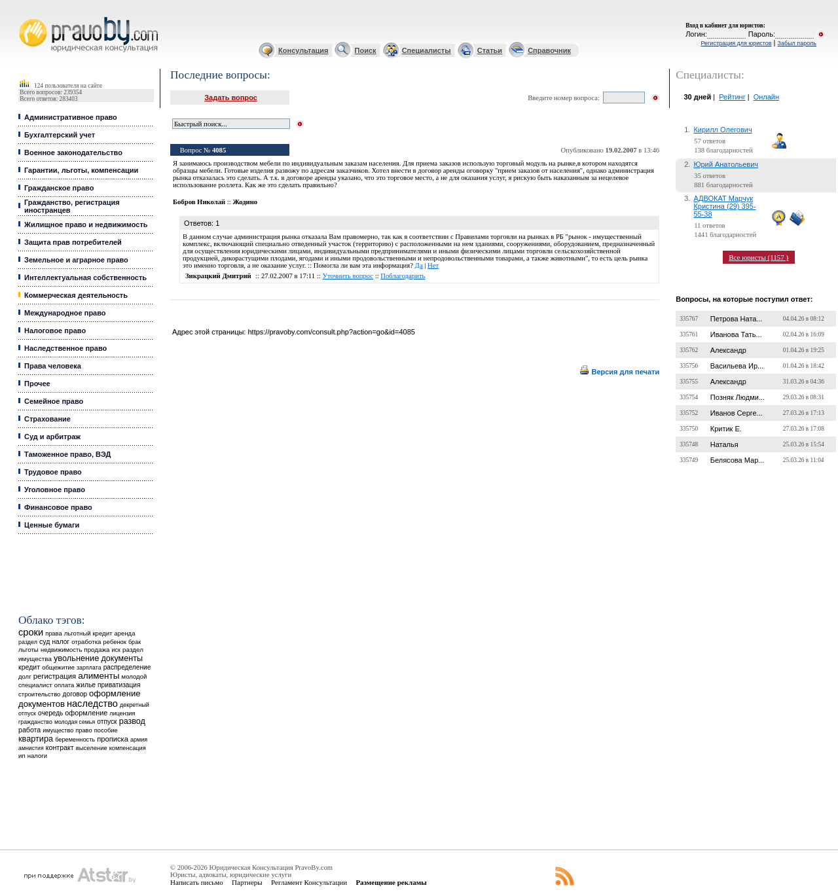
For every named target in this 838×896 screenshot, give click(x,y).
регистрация (54, 676)
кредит (29, 667)
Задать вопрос (230, 97)
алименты (98, 676)
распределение (127, 667)
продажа (96, 649)
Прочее (37, 383)
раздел (27, 642)
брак (134, 642)
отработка (86, 641)
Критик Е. (726, 429)
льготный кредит (88, 633)
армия (138, 739)
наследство (92, 703)
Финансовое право (58, 507)
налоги (37, 755)
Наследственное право (65, 348)
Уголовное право (54, 489)
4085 (219, 150)
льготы (28, 649)
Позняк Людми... (737, 397)
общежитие (58, 667)
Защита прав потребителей (73, 242)
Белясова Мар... (737, 460)
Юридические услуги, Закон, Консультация (24, 17)
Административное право (70, 117)
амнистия (31, 748)
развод (132, 721)
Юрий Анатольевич (725, 164)
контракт (60, 747)
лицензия (122, 713)
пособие (106, 730)
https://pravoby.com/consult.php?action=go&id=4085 (330, 332)
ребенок (114, 641)
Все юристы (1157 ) (758, 257)
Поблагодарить (402, 275)
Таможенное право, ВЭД (67, 454)
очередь (50, 713)
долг (24, 676)
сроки (30, 632)
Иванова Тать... (736, 334)
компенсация (127, 748)
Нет (433, 265)
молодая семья (74, 722)
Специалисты (426, 50)
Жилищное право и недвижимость (86, 224)
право (83, 730)
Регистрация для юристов (736, 43)
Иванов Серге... (736, 413)
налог (60, 641)
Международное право (65, 313)
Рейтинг (732, 97)
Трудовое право (53, 472)
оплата (64, 685)
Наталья (724, 444)
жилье (86, 685)
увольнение (76, 658)
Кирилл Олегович (722, 130)
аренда (125, 633)
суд (44, 641)
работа (29, 730)
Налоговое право (55, 330)
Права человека (52, 366)
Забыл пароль (797, 43)
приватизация (119, 685)
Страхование (47, 419)
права (53, 633)
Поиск (365, 50)
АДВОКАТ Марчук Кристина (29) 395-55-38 (724, 206)
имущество (58, 730)
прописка (112, 739)
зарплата (89, 667)
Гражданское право (59, 188)
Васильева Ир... (736, 366)
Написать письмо (196, 882)
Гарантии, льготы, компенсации (81, 170)
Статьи (489, 50)
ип (22, 755)
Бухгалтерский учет (59, 135)
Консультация (303, 50)
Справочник (549, 50)
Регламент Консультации (309, 882)
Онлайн (766, 97)
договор (75, 694)
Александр (728, 350)
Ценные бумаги (51, 525)
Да (419, 265)
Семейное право (53, 401)
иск (116, 650)
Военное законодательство (73, 152)
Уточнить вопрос (347, 275)
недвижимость (61, 649)
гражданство (35, 722)
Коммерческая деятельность (76, 295)
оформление (86, 713)
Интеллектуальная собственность (85, 277)
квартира (35, 739)
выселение (91, 747)
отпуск (107, 721)
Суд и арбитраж (52, 436)
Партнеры (247, 882)
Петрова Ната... (736, 319)
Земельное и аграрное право (76, 260)
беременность (75, 739)
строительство (39, 694)
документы (122, 658)
